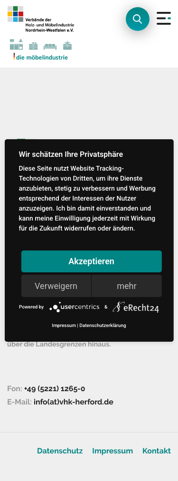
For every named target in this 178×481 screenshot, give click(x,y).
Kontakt (156, 450)
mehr (126, 286)
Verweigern (56, 286)
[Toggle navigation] (157, 33)
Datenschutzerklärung (102, 325)
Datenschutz (60, 450)
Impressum (112, 450)
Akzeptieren (91, 261)
